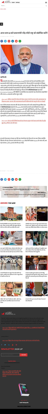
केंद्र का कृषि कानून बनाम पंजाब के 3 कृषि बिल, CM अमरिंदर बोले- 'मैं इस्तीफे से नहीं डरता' (21, 189)
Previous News (8, 187)
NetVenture (28, 412)
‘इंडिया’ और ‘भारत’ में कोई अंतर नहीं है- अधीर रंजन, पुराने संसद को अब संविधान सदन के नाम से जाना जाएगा (10, 300)
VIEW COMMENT (10, 170)
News (5, 9)
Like (12, 36)
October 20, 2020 (4, 36)
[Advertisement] (24, 20)
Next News (41, 192)
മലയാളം (18, 2)
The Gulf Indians (9, 411)
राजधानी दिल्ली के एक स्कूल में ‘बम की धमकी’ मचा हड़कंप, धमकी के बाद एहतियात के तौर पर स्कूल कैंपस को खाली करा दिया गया (11, 274)
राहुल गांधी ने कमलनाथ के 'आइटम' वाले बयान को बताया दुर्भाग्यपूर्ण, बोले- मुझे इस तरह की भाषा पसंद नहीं (24, 195)
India (1, 9)
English (13, 2)
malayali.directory (24, 406)
